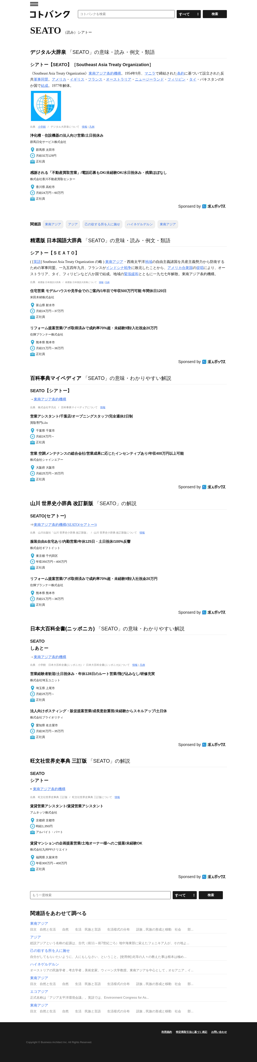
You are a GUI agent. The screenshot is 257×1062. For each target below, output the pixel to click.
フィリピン (176, 79)
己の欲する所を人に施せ (102, 224)
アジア (73, 224)
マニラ (150, 73)
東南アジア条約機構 (105, 73)
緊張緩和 (131, 274)
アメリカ (59, 79)
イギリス (77, 79)
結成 (44, 86)
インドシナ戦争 (118, 268)
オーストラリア (118, 79)
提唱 (200, 268)
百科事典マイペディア (56, 378)
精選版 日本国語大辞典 (56, 240)
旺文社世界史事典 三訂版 (58, 761)
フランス (95, 79)
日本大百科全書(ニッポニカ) (62, 628)
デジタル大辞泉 (48, 52)
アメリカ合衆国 (180, 268)
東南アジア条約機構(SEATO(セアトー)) (65, 525)
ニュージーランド (149, 79)
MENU (34, 4)
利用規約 (166, 1031)
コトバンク (50, 14)
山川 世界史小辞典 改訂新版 (61, 503)
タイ (192, 79)
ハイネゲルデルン (140, 224)
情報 (84, 126)
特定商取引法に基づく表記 (191, 1031)
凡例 (91, 126)
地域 (148, 262)
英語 (37, 262)
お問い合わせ (219, 1031)
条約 (180, 73)
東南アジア (53, 224)
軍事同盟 (41, 79)
